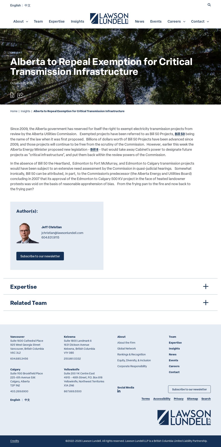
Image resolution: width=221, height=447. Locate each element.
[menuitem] (109, 18)
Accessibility (161, 399)
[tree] (110, 294)
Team (38, 21)
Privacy (179, 399)
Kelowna (69, 337)
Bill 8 (94, 149)
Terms (146, 399)
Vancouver (17, 337)
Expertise (57, 21)
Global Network (126, 348)
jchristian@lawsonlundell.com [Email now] (62, 233)
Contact (200, 21)
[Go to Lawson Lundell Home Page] (184, 417)
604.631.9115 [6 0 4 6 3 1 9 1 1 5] (50, 237)
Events (155, 21)
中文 (28, 5)
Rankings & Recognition (131, 354)
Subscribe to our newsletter (40, 256)
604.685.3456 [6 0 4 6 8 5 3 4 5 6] (19, 358)
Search (206, 399)
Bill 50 (180, 133)
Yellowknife (71, 369)
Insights (77, 21)
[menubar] (110, 18)
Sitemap (192, 399)
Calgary (15, 369)
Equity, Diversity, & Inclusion (134, 360)
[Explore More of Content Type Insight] (16, 52)
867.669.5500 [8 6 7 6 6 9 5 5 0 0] (73, 391)
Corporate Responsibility (132, 366)
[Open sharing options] (20, 95)
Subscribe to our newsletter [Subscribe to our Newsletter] (189, 389)
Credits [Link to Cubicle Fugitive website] (14, 441)
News (139, 21)
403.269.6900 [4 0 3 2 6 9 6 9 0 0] (19, 391)
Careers (177, 21)
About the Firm (126, 342)
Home (13, 111)
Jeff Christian (51, 227)
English (15, 5)
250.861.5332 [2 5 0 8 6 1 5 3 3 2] (72, 358)
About (21, 21)
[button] (209, 4)
